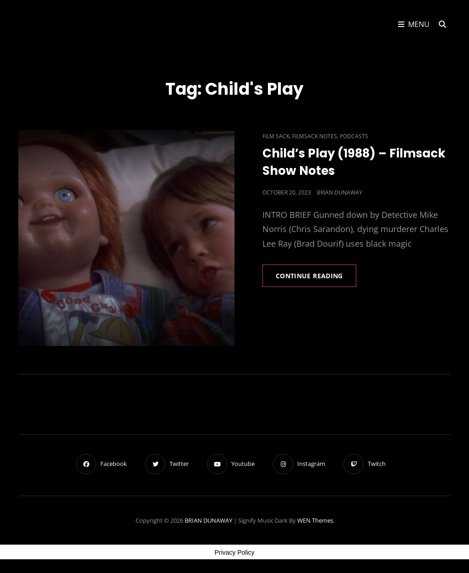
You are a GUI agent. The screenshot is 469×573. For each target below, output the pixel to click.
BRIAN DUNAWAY (208, 520)
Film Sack (275, 136)
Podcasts (354, 136)
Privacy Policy (234, 552)
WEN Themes (315, 520)
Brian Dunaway (339, 192)
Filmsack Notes (314, 136)
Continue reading (316, 278)
